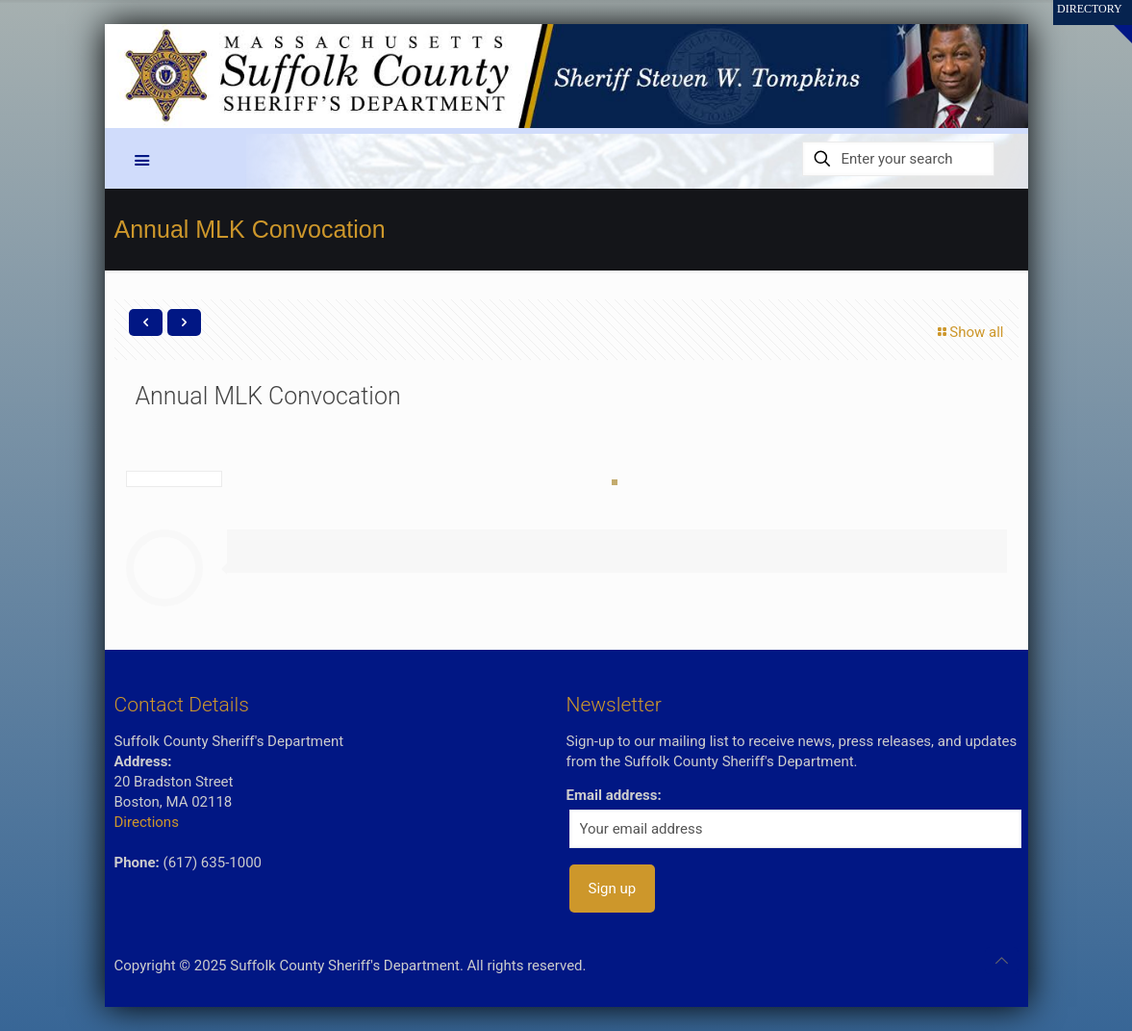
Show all (969, 332)
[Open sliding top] (1110, 21)
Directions (146, 822)
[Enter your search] (898, 159)
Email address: (614, 795)
